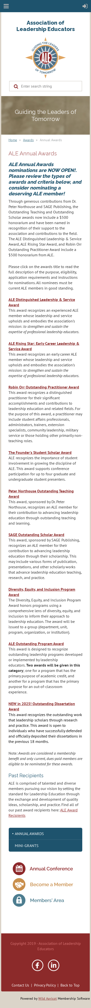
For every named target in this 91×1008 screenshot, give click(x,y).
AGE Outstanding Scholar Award (37, 534)
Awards (28, 140)
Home (12, 140)
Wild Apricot (47, 998)
